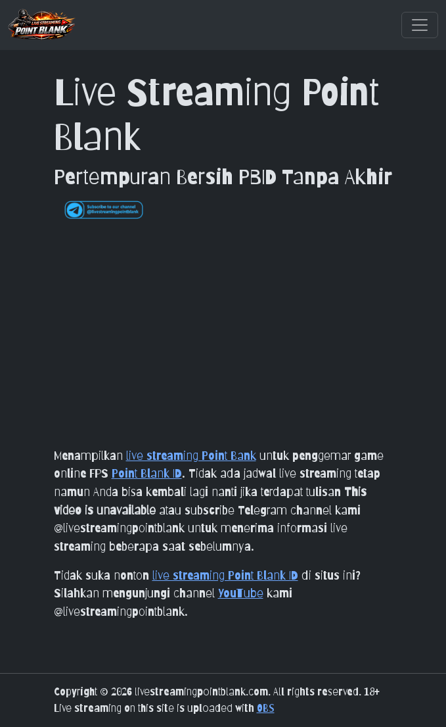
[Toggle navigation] (419, 25)
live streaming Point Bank (191, 455)
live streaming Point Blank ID (225, 575)
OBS (266, 708)
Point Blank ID (147, 473)
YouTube (240, 593)
